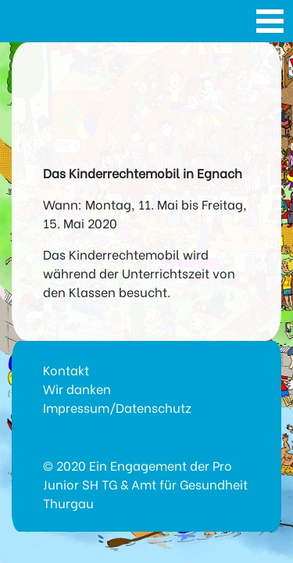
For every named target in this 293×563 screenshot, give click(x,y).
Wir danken (77, 388)
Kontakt (66, 369)
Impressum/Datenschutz (117, 407)
